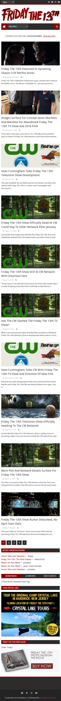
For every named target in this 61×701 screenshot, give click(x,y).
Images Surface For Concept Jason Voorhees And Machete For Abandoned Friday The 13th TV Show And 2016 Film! (29, 122)
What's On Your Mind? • (11, 563)
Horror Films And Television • (13, 556)
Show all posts (49, 36)
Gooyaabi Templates (48, 698)
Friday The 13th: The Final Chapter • (17, 559)
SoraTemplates (20, 698)
